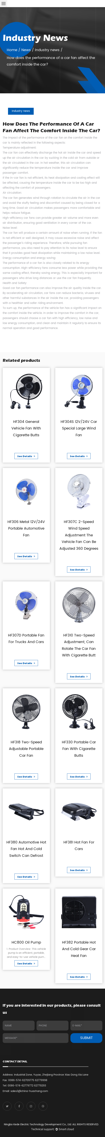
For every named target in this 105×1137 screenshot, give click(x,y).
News (26, 50)
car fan (58, 138)
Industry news (47, 50)
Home (12, 50)
